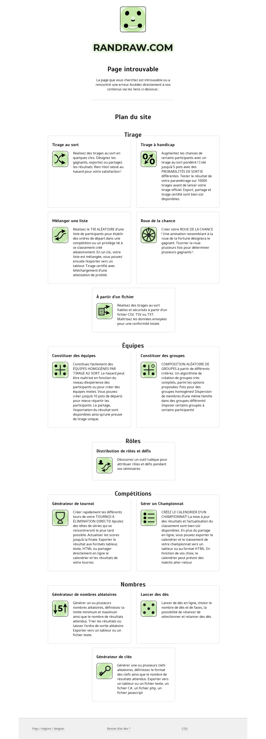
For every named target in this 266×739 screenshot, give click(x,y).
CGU (185, 728)
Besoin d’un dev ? (119, 728)
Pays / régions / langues (48, 728)
